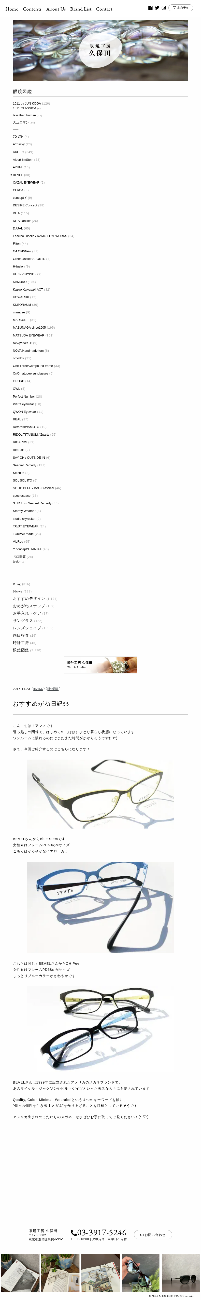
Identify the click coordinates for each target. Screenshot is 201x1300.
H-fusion (19, 266)
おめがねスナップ (29, 605)
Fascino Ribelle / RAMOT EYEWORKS (40, 236)
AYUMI (18, 167)
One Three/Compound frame (33, 366)
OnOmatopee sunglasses (30, 373)
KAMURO (20, 282)
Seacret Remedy (24, 465)
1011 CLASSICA (24, 108)
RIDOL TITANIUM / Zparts (31, 434)
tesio (16, 561)
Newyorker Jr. (22, 343)
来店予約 (177, 9)
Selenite (18, 473)
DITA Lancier (22, 221)
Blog (17, 583)
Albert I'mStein (23, 159)
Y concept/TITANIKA (27, 549)
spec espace (22, 495)
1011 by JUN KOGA (27, 103)
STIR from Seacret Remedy (32, 503)
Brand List (88, 9)
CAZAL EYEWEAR (26, 182)
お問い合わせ (153, 1235)
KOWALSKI (21, 297)
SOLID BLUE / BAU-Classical (33, 488)
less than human (24, 115)
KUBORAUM (22, 305)
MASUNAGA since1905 (29, 327)
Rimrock (19, 450)
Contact (111, 9)
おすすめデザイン (29, 598)
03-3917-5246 (97, 1233)
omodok (18, 358)
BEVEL (18, 175)
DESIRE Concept (25, 205)
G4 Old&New (22, 251)
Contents (39, 9)
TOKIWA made (23, 534)
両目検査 (21, 635)
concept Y (20, 198)
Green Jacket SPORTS (29, 259)
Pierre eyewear (23, 404)
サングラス (23, 620)
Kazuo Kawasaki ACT (28, 289)
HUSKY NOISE (23, 274)
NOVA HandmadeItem (28, 350)
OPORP (18, 381)
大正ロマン (21, 122)
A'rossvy (19, 144)
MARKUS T (21, 320)
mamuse (19, 312)
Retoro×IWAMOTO (26, 427)
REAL (17, 419)
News (18, 591)
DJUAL (18, 228)
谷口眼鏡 (19, 557)
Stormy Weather (24, 511)
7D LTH (18, 136)
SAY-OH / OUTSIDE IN (29, 457)
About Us (63, 9)
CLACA (18, 190)
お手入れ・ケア (27, 613)
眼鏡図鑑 (21, 650)
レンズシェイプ (27, 628)
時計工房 (21, 642)
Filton (17, 243)
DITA (16, 213)
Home (19, 9)
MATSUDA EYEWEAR (28, 335)
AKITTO (18, 152)
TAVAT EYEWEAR (26, 526)
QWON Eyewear (24, 412)
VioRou (18, 541)
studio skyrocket (24, 519)
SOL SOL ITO (22, 480)
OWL (16, 388)
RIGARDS (20, 442)
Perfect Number (24, 396)
